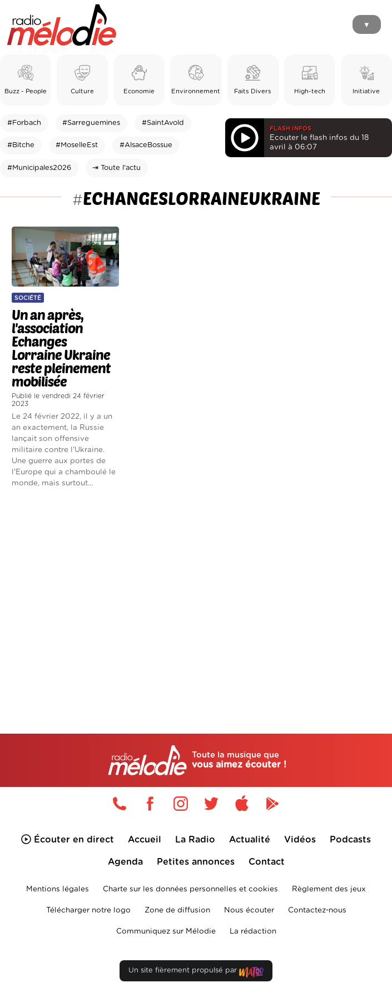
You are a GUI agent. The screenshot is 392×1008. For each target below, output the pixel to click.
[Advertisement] (196, 591)
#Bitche (20, 145)
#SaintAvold (163, 123)
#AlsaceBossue (146, 145)
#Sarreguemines (91, 123)
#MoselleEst (77, 145)
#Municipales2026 (39, 168)
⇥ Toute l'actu (116, 168)
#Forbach (24, 123)
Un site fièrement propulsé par (195, 973)
